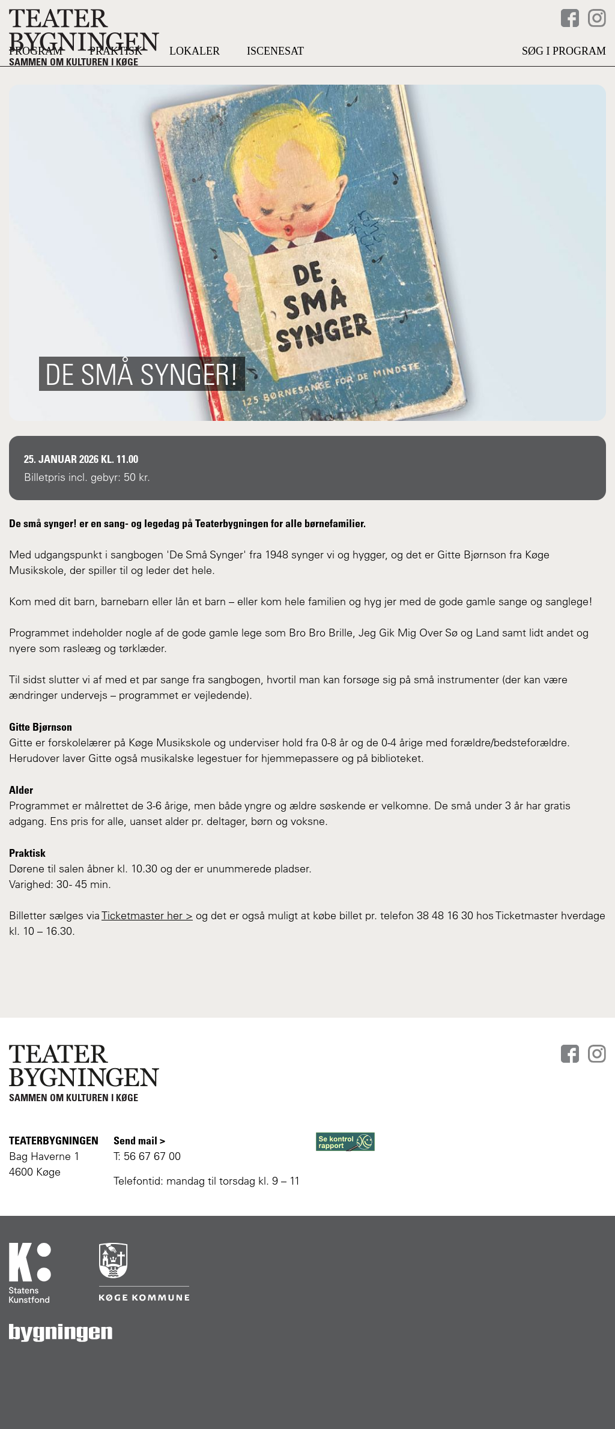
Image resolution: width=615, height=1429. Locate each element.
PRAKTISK (115, 81)
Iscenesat (275, 81)
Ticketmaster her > (147, 945)
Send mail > (139, 1140)
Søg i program (564, 81)
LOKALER (194, 81)
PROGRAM (35, 81)
